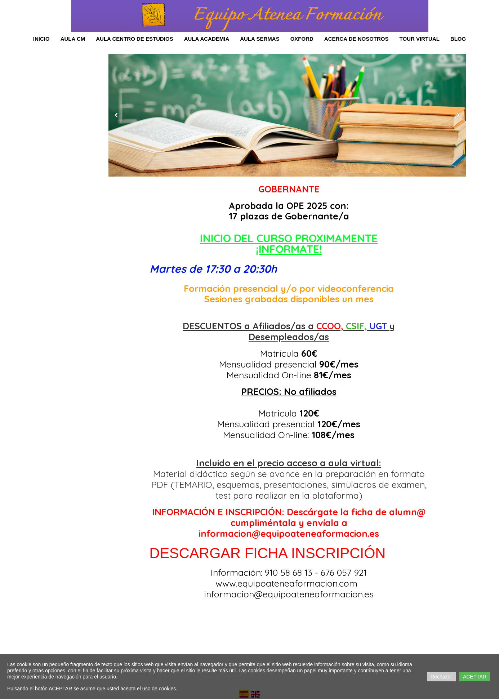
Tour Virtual (419, 39)
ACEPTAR (474, 677)
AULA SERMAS (259, 39)
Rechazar (441, 677)
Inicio (41, 39)
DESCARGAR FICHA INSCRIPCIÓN (268, 553)
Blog (458, 39)
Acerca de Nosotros (356, 39)
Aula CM (73, 39)
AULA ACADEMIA (207, 39)
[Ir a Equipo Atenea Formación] (153, 15)
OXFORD (301, 39)
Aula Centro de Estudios (134, 39)
